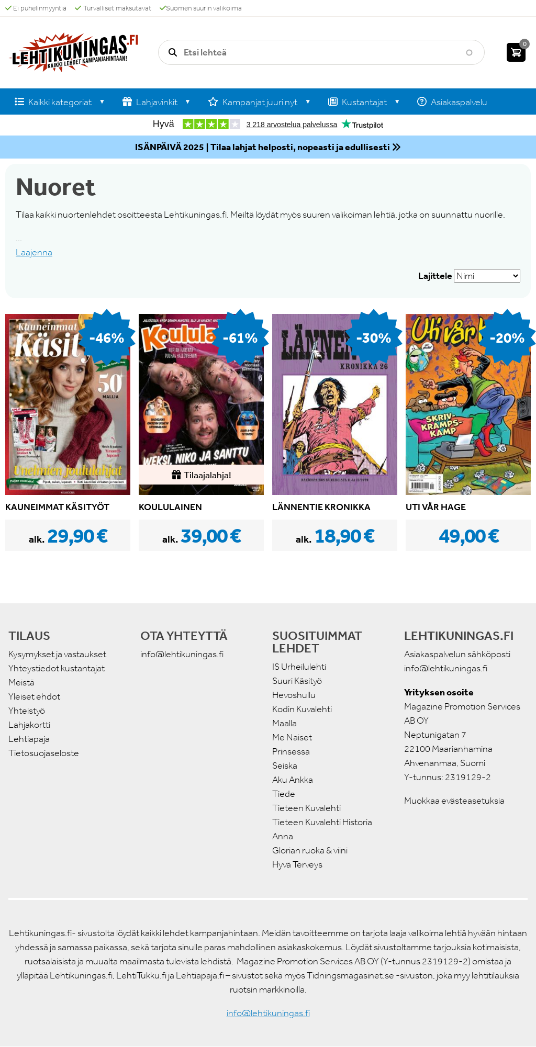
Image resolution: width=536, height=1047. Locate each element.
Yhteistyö (26, 710)
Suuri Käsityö (297, 680)
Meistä (21, 682)
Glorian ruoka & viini (310, 850)
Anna (282, 836)
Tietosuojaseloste (43, 753)
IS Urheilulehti (299, 666)
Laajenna (34, 252)
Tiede (283, 794)
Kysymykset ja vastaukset (57, 654)
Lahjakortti (29, 724)
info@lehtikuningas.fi (182, 654)
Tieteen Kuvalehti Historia (322, 822)
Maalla (284, 723)
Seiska (284, 765)
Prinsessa (291, 751)
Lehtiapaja (29, 739)
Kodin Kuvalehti (302, 709)
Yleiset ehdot (34, 696)
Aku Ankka (292, 779)
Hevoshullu (294, 695)
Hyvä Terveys (297, 864)
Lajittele (435, 275)
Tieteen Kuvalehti (306, 808)
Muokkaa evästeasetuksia (454, 800)
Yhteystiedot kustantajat (56, 668)
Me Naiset (292, 737)
